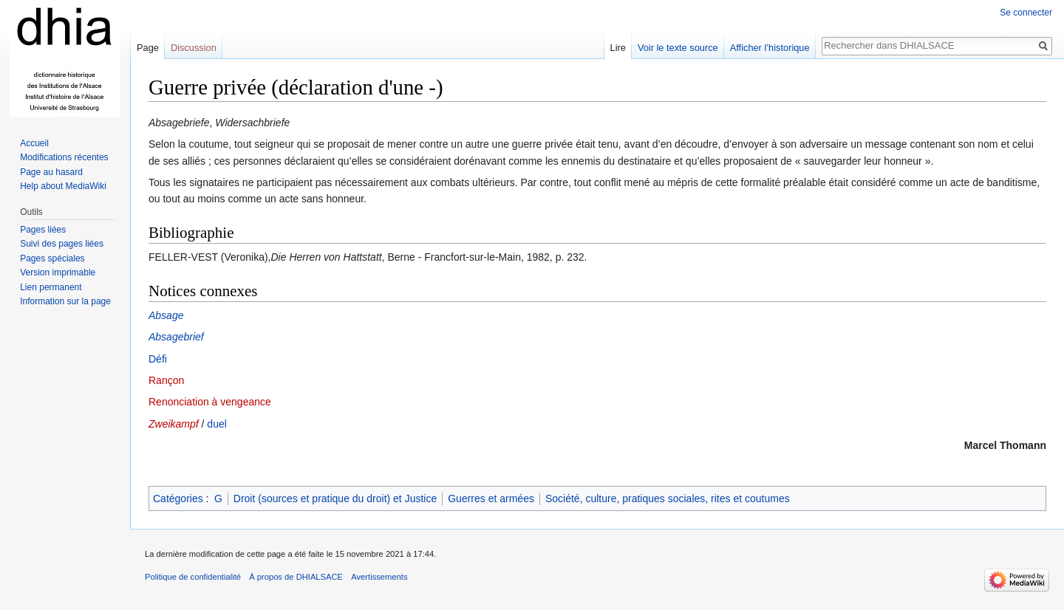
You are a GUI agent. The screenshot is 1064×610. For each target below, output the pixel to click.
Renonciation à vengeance (210, 402)
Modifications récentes (64, 157)
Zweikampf (174, 424)
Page (148, 47)
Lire (618, 47)
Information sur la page (65, 301)
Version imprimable (57, 272)
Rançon (166, 380)
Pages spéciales (52, 258)
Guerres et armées (491, 498)
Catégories (178, 498)
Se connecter (1026, 12)
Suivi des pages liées (61, 244)
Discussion (193, 47)
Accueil (34, 143)
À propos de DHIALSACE (296, 576)
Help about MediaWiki (63, 186)
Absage (166, 315)
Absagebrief (176, 337)
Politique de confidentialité (193, 576)
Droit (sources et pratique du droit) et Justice (335, 498)
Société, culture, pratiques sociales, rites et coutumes (667, 498)
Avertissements (379, 576)
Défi (158, 359)
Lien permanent (50, 287)
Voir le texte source (678, 47)
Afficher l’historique (770, 47)
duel (216, 424)
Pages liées (43, 230)
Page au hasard (51, 172)
